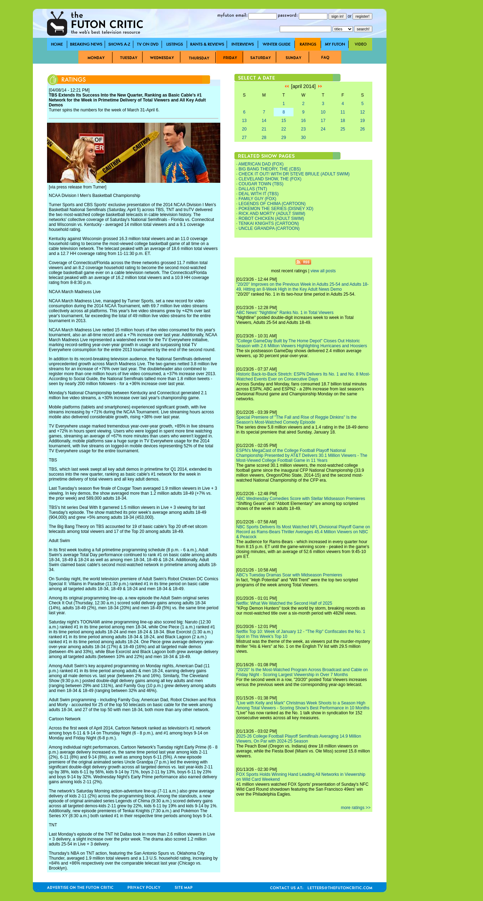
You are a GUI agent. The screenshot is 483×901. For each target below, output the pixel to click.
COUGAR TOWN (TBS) (261, 183)
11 (343, 112)
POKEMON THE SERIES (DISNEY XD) (276, 208)
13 (244, 120)
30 (303, 137)
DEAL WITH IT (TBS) (259, 193)
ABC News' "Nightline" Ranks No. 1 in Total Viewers (284, 312)
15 (283, 120)
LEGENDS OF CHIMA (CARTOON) (272, 203)
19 (362, 120)
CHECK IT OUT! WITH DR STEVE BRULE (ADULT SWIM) (294, 174)
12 (362, 112)
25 (343, 129)
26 (362, 129)
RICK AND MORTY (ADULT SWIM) (272, 213)
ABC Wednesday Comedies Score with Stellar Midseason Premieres (300, 498)
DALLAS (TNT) (253, 188)
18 (343, 120)
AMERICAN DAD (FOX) (261, 164)
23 (303, 129)
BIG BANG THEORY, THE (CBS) (270, 169)
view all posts (323, 270)
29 (283, 137)
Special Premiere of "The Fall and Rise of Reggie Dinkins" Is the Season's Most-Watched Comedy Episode (296, 420)
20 (244, 129)
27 (244, 137)
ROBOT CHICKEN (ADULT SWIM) (271, 218)
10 (323, 112)
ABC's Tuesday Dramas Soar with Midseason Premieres (289, 574)
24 (323, 129)
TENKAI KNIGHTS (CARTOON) (268, 223)
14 (264, 120)
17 (323, 120)
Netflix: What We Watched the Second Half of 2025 (284, 603)
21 (264, 129)
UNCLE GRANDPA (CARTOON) (269, 228)
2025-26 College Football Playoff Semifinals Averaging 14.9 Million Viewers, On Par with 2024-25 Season (298, 739)
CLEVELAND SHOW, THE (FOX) (270, 178)
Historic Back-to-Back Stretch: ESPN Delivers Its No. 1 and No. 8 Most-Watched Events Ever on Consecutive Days (303, 377)
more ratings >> (356, 807)
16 (303, 120)
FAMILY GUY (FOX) (258, 198)
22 (283, 129)
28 (264, 137)
